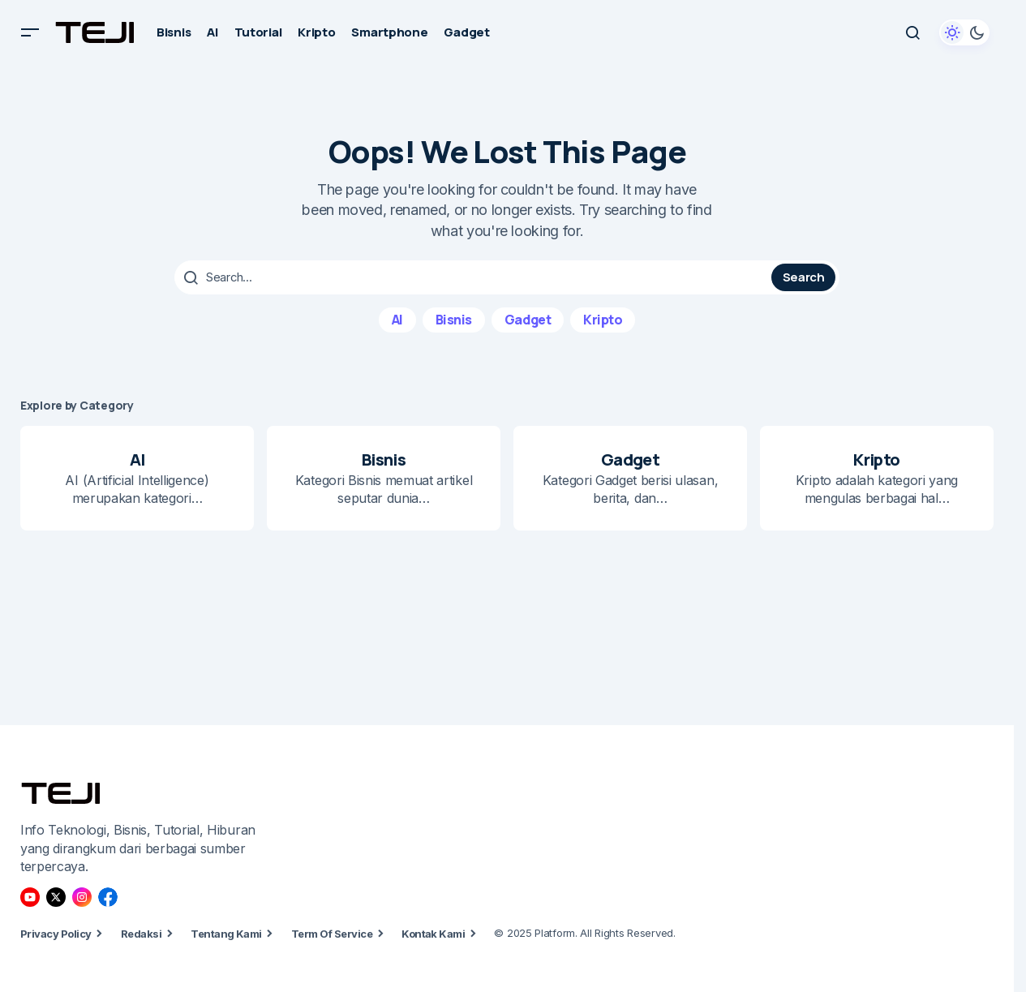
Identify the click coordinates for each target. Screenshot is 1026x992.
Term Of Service (331, 932)
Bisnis (454, 319)
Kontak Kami (433, 932)
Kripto (602, 319)
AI (397, 319)
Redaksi (141, 932)
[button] (30, 32)
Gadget (527, 319)
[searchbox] (474, 277)
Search (804, 277)
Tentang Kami (226, 932)
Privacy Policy (56, 932)
